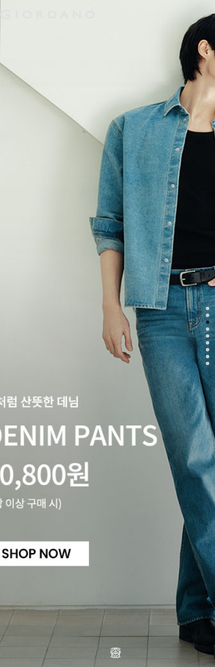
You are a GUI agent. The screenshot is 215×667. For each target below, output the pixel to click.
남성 (17, 36)
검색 (186, 5)
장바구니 (203, 10)
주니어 (135, 36)
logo (107, 14)
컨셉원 (178, 36)
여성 (53, 36)
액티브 (92, 36)
